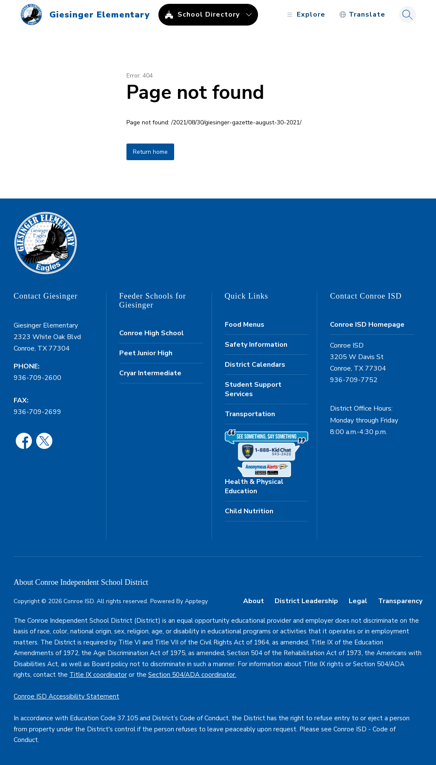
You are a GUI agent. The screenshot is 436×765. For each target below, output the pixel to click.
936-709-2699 (37, 412)
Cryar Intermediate (150, 373)
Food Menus (244, 324)
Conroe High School (151, 333)
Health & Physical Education (254, 486)
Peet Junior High (145, 353)
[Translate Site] (362, 14)
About (253, 601)
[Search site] (407, 14)
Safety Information (256, 344)
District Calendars (255, 364)
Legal (358, 601)
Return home (150, 152)
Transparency (400, 601)
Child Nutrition (249, 511)
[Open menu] (305, 14)
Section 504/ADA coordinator (191, 674)
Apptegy (196, 601)
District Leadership (306, 601)
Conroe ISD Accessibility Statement (66, 696)
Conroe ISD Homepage (367, 324)
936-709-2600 (37, 377)
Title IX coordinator (98, 674)
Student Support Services (253, 389)
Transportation (250, 414)
